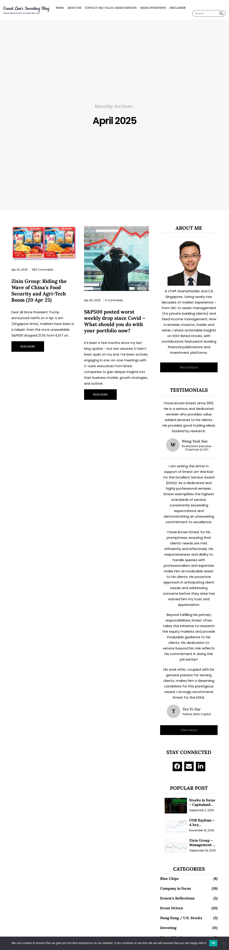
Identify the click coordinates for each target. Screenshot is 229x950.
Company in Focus (175, 888)
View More (188, 730)
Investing (168, 927)
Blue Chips (169, 878)
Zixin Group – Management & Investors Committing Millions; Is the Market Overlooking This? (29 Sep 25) (202, 842)
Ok (213, 943)
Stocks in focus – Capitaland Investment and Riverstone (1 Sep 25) (202, 802)
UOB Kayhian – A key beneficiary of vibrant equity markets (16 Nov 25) (203, 822)
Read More (189, 367)
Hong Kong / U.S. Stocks (181, 918)
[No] (223, 943)
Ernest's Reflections (177, 898)
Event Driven (171, 908)
